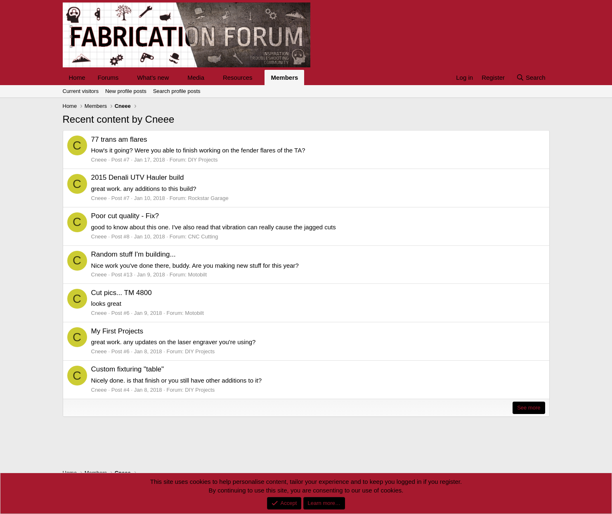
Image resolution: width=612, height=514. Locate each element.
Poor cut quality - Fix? (125, 216)
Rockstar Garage (208, 198)
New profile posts (126, 91)
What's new (153, 77)
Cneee (99, 160)
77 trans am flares (119, 139)
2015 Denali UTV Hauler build (137, 177)
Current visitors (81, 91)
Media (195, 77)
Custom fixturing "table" (127, 369)
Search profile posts (177, 91)
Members (284, 77)
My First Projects (117, 331)
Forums (108, 77)
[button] (125, 77)
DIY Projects (202, 160)
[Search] (531, 77)
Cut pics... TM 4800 (121, 293)
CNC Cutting (203, 236)
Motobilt (197, 274)
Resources (238, 77)
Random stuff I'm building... (133, 254)
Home (77, 77)
